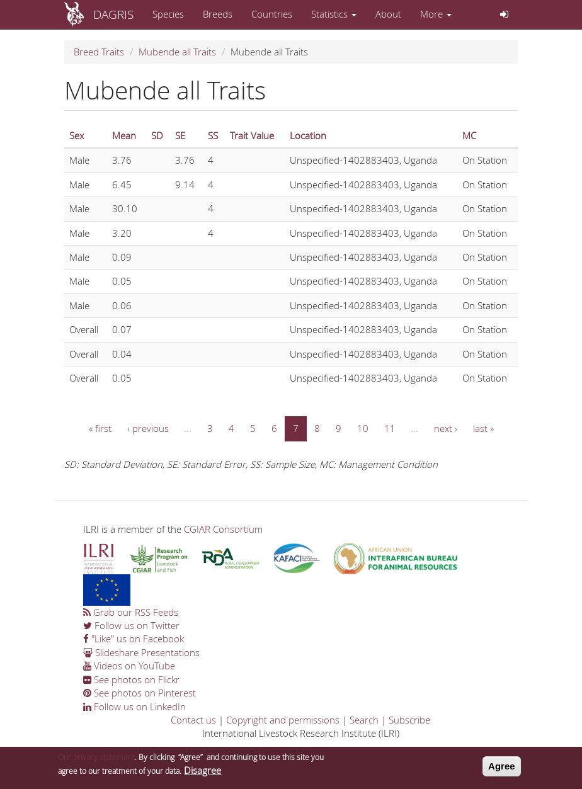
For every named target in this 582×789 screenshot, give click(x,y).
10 (362, 428)
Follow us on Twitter (131, 625)
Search (364, 719)
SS (213, 135)
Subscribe (409, 719)
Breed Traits (99, 51)
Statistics (334, 14)
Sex (76, 135)
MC (469, 135)
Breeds (217, 14)
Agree (501, 768)
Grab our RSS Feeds (130, 612)
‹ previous (148, 428)
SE (180, 135)
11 (390, 428)
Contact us (193, 719)
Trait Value (252, 135)
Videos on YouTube (129, 665)
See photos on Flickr (131, 679)
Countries (271, 14)
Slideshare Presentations (141, 652)
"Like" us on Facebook (133, 638)
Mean (124, 135)
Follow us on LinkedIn (134, 706)
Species (168, 14)
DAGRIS (113, 14)
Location (308, 135)
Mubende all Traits (177, 51)
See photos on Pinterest (139, 692)
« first (100, 428)
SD (157, 135)
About (388, 14)
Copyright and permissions (283, 719)
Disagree (202, 772)
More (436, 14)
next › (445, 428)
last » (483, 428)
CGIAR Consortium (223, 529)
